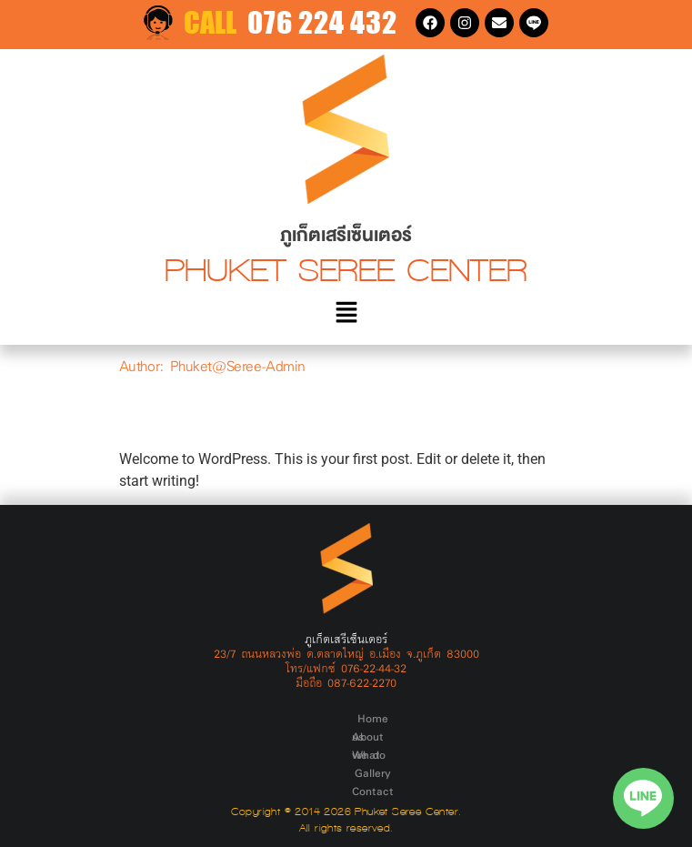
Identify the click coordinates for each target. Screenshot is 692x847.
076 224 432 (322, 22)
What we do (347, 717)
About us (278, 717)
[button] (346, 314)
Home (227, 717)
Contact (460, 717)
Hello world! (208, 412)
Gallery (410, 717)
